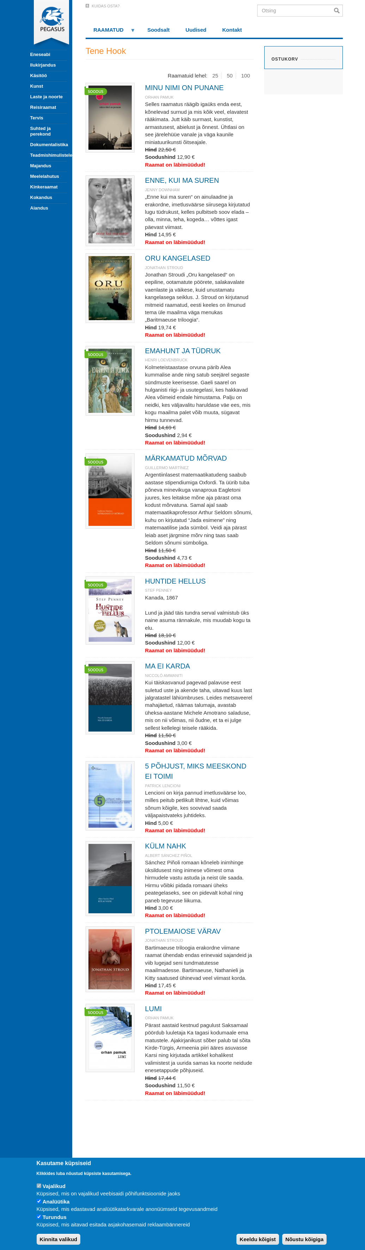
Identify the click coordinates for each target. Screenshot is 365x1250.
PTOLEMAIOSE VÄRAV (183, 931)
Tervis (36, 117)
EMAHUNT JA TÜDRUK (183, 351)
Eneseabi (40, 54)
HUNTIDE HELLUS (175, 581)
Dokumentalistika (48, 144)
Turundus (55, 1217)
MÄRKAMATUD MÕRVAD (186, 458)
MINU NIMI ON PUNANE (184, 88)
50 (230, 76)
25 (215, 76)
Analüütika (56, 1202)
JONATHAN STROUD (164, 268)
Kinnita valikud (59, 1239)
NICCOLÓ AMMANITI (163, 675)
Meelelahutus (44, 176)
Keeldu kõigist (258, 1239)
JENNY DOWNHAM (162, 190)
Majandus (40, 165)
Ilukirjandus (43, 65)
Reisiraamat (43, 107)
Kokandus (41, 197)
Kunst (36, 86)
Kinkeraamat (44, 186)
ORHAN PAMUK (159, 97)
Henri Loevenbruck (166, 360)
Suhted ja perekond (40, 131)
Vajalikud (54, 1186)
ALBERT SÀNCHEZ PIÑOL (168, 855)
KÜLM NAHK (165, 846)
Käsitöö (38, 75)
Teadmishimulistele (48, 155)
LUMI (153, 1009)
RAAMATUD (111, 32)
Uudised (196, 30)
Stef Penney (158, 590)
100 (245, 76)
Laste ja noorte (46, 96)
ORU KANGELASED (178, 258)
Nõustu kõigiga (304, 1239)
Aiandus (39, 208)
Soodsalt (158, 30)
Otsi (338, 10)
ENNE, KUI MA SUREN (182, 180)
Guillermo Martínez (167, 468)
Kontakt (232, 30)
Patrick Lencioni (163, 786)
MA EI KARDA (167, 666)
